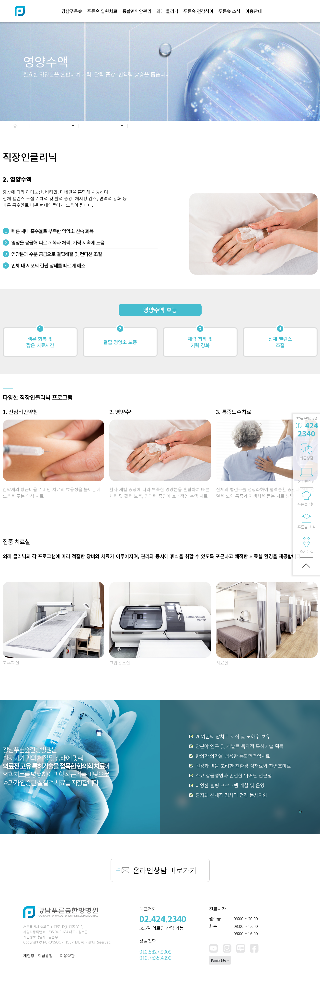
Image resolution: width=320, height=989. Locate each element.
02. (306, 429)
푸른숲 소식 (229, 11)
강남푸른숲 (71, 11)
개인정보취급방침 (38, 955)
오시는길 (306, 545)
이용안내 (253, 11)
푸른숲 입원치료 (102, 11)
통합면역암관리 (136, 11)
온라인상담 (306, 476)
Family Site (219, 960)
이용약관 (67, 955)
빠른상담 (306, 452)
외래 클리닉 (167, 11)
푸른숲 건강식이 (198, 11)
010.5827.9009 (155, 951)
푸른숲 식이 (306, 499)
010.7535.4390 (155, 957)
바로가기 (164, 870)
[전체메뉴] (301, 11)
